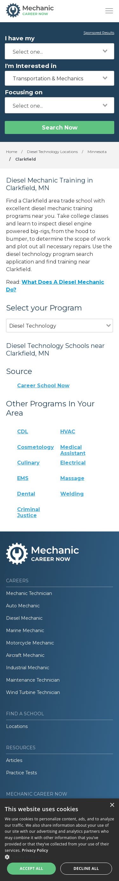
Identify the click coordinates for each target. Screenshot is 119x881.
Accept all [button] (31, 868)
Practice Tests (21, 773)
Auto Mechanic (23, 606)
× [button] (111, 805)
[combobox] (59, 51)
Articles (14, 760)
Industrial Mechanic (27, 668)
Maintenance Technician (33, 680)
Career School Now (43, 386)
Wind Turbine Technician (33, 692)
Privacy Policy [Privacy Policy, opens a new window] (35, 850)
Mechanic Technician (29, 593)
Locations (17, 726)
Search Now (59, 127)
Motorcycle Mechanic (30, 643)
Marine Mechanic (25, 630)
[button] (59, 857)
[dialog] (59, 839)
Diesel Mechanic (24, 618)
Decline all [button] (86, 868)
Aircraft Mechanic (25, 655)
